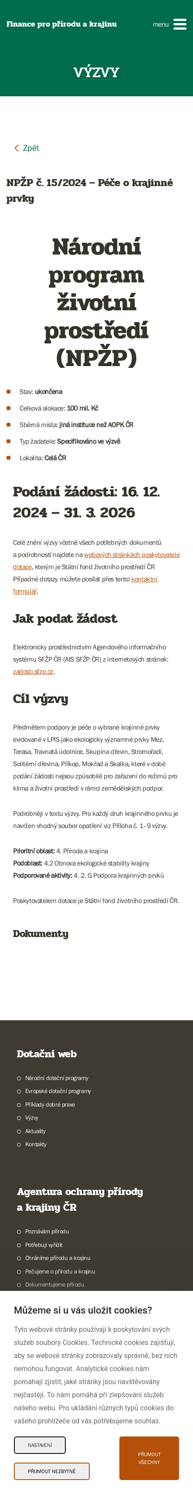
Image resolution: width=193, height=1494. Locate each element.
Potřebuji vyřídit (43, 1244)
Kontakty (36, 1144)
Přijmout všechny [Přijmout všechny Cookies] (149, 1458)
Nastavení (40, 1445)
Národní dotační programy (56, 1077)
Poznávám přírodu (47, 1231)
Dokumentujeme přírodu (55, 1284)
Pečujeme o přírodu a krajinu (60, 1271)
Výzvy (31, 1117)
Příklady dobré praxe (50, 1104)
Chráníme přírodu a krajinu (58, 1257)
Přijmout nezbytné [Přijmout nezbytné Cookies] (52, 1471)
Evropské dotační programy (58, 1090)
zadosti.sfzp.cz (33, 671)
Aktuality (35, 1130)
